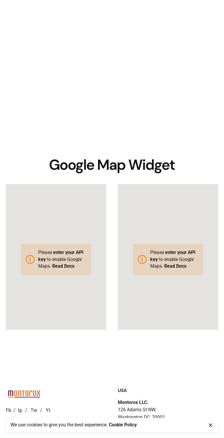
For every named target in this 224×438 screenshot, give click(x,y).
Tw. (34, 410)
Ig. (20, 410)
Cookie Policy (123, 425)
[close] (210, 425)
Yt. (48, 410)
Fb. (9, 410)
